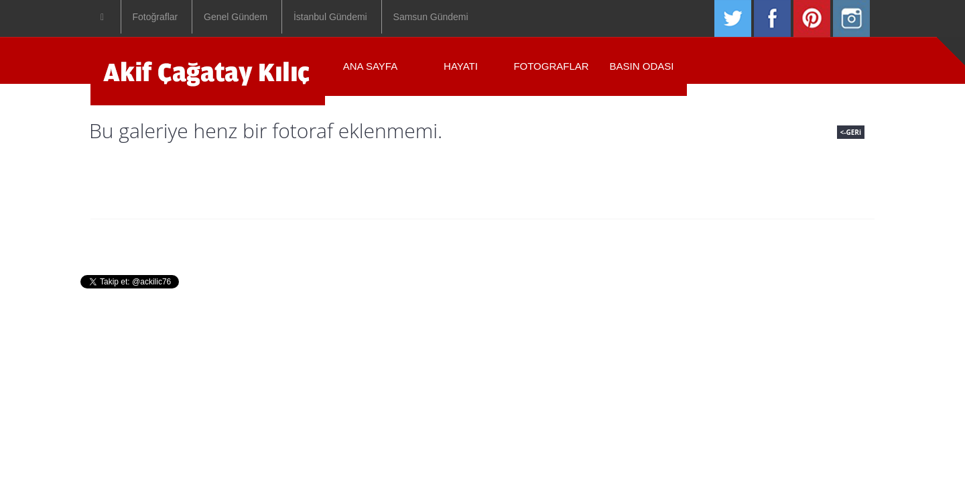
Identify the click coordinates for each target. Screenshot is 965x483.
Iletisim (628, 239)
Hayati (404, 239)
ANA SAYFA (370, 66)
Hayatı (461, 66)
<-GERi (850, 132)
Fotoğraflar (155, 16)
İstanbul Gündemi (330, 16)
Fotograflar (550, 66)
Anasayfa (341, 239)
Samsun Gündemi (430, 16)
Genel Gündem (235, 16)
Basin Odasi (557, 239)
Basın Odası (642, 66)
